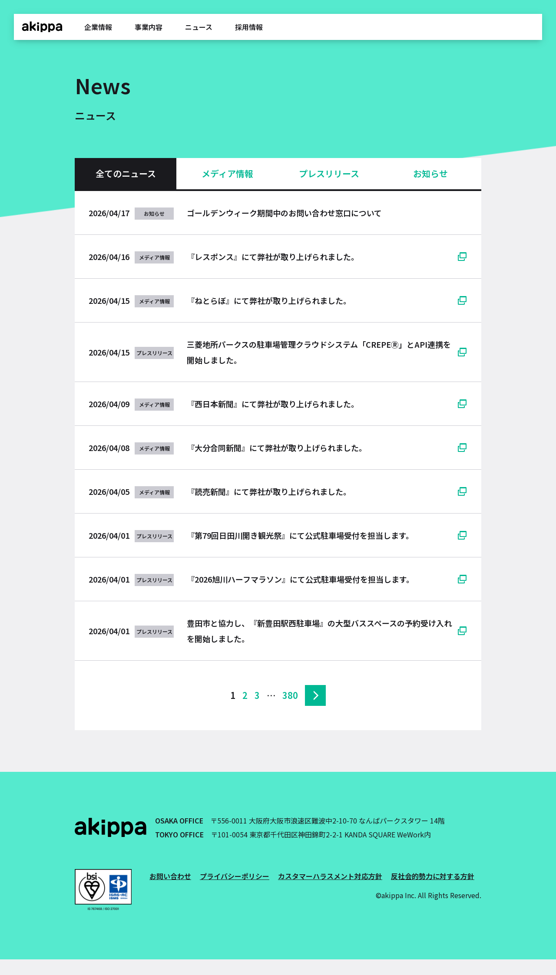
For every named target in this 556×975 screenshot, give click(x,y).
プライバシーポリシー (234, 876)
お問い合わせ (170, 876)
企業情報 (98, 27)
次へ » (315, 695)
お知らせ (430, 173)
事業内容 (148, 27)
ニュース (198, 27)
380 (290, 695)
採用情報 (249, 27)
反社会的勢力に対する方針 (432, 876)
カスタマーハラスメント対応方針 (330, 876)
